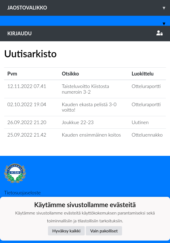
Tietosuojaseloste (22, 192)
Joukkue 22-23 (78, 122)
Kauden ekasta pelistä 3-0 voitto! (89, 107)
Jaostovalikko (88, 7)
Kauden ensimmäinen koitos (91, 135)
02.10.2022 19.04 (26, 104)
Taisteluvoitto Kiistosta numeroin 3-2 (85, 89)
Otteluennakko (147, 135)
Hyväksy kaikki (66, 230)
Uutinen (140, 122)
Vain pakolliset (104, 230)
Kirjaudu (85, 33)
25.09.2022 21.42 (26, 135)
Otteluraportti (146, 86)
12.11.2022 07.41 (26, 86)
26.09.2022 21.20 (26, 122)
